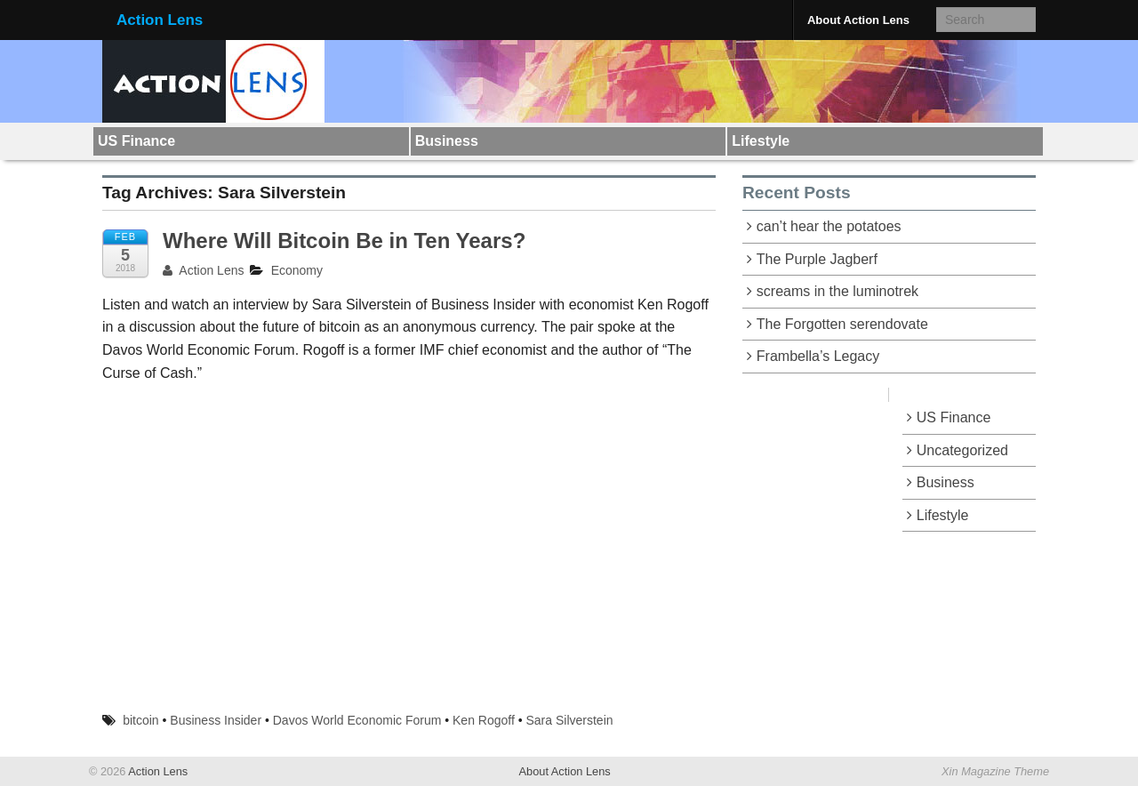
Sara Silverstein (569, 720)
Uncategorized (962, 450)
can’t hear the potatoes (829, 226)
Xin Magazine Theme (995, 771)
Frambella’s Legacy (818, 356)
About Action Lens (858, 20)
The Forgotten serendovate (842, 324)
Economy (297, 270)
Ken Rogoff (484, 720)
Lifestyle (760, 140)
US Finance (136, 140)
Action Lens (159, 20)
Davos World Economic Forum (357, 720)
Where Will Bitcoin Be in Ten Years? (344, 241)
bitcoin (140, 720)
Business (446, 140)
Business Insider (215, 720)
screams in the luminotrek (837, 291)
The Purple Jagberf (817, 259)
